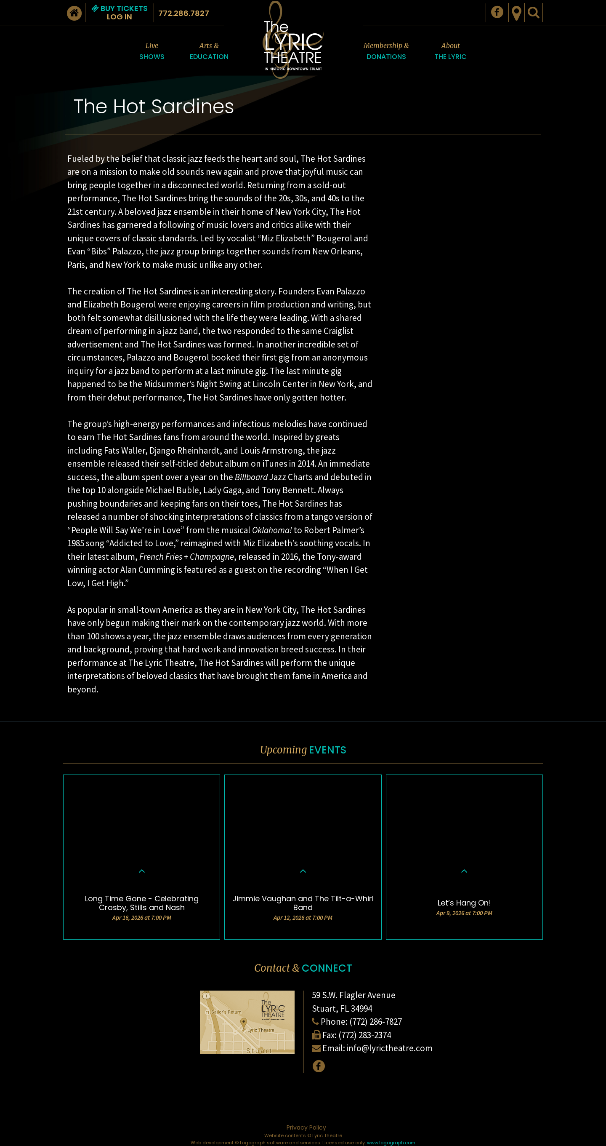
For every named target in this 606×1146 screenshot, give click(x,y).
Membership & (386, 51)
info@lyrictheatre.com (390, 1048)
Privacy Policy (306, 1127)
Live (152, 51)
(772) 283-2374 (364, 1035)
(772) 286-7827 (375, 1021)
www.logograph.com (391, 1142)
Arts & (209, 51)
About (450, 51)
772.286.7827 (183, 13)
